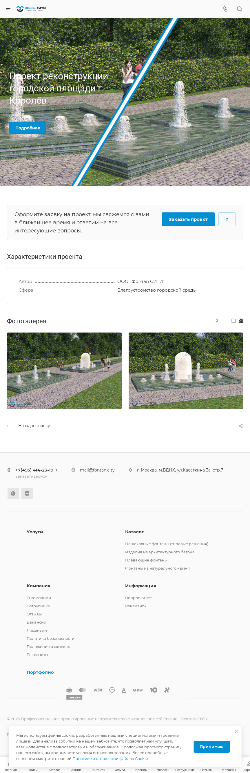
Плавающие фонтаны (146, 560)
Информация (140, 585)
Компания (38, 585)
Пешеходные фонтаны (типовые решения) (166, 543)
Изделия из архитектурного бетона (160, 552)
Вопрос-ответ (138, 597)
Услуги (35, 531)
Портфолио (40, 672)
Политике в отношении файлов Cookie (110, 758)
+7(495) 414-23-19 (34, 470)
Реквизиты (37, 654)
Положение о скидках (48, 646)
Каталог (134, 531)
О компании (39, 597)
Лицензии (37, 630)
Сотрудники (38, 606)
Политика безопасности (50, 638)
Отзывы (34, 614)
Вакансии (36, 622)
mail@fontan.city (97, 470)
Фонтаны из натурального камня (157, 568)
